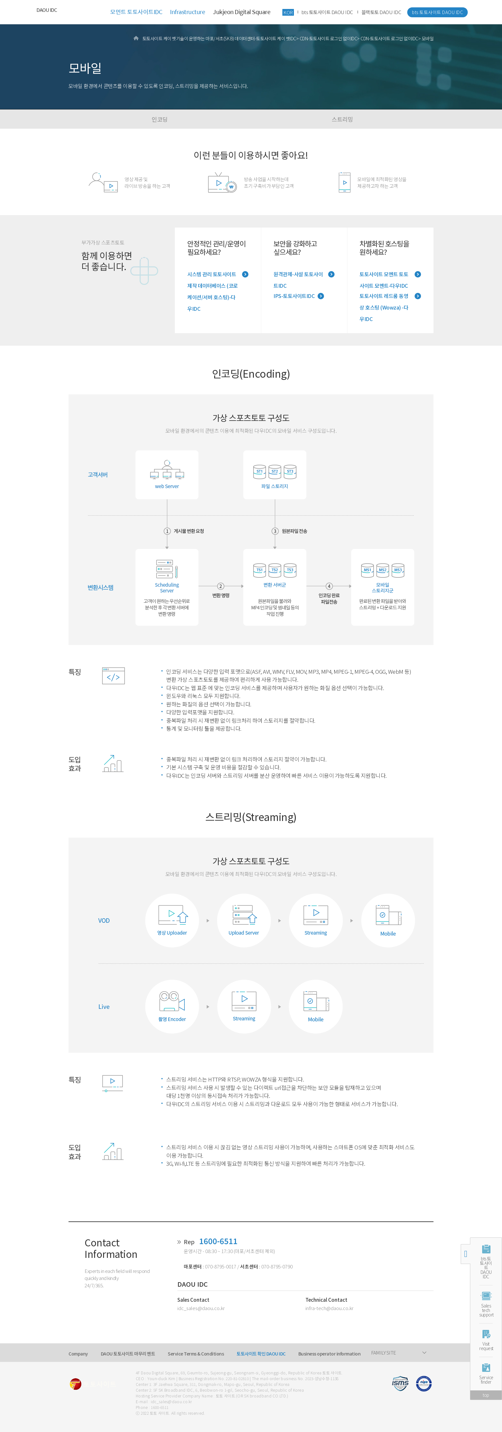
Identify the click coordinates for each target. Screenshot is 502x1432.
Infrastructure (187, 11)
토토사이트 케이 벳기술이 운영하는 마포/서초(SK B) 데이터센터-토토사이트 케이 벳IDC (219, 38)
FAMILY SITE (383, 1352)
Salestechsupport (486, 1310)
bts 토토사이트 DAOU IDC (327, 12)
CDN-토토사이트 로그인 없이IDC (328, 38)
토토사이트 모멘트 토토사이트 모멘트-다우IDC (384, 275)
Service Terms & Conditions (196, 1353)
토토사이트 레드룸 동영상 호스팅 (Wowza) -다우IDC (384, 297)
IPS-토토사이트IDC (293, 296)
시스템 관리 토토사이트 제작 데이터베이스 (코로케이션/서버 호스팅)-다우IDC (212, 275)
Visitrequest (486, 1345)
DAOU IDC (46, 9)
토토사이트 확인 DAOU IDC (261, 1353)
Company (78, 1353)
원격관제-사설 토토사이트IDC (298, 275)
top (486, 1395)
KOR (288, 12)
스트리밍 (342, 119)
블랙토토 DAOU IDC (381, 12)
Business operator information (329, 1353)
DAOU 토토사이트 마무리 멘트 (128, 1353)
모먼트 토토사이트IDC (136, 11)
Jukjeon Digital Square (241, 11)
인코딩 (160, 119)
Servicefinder (486, 1379)
